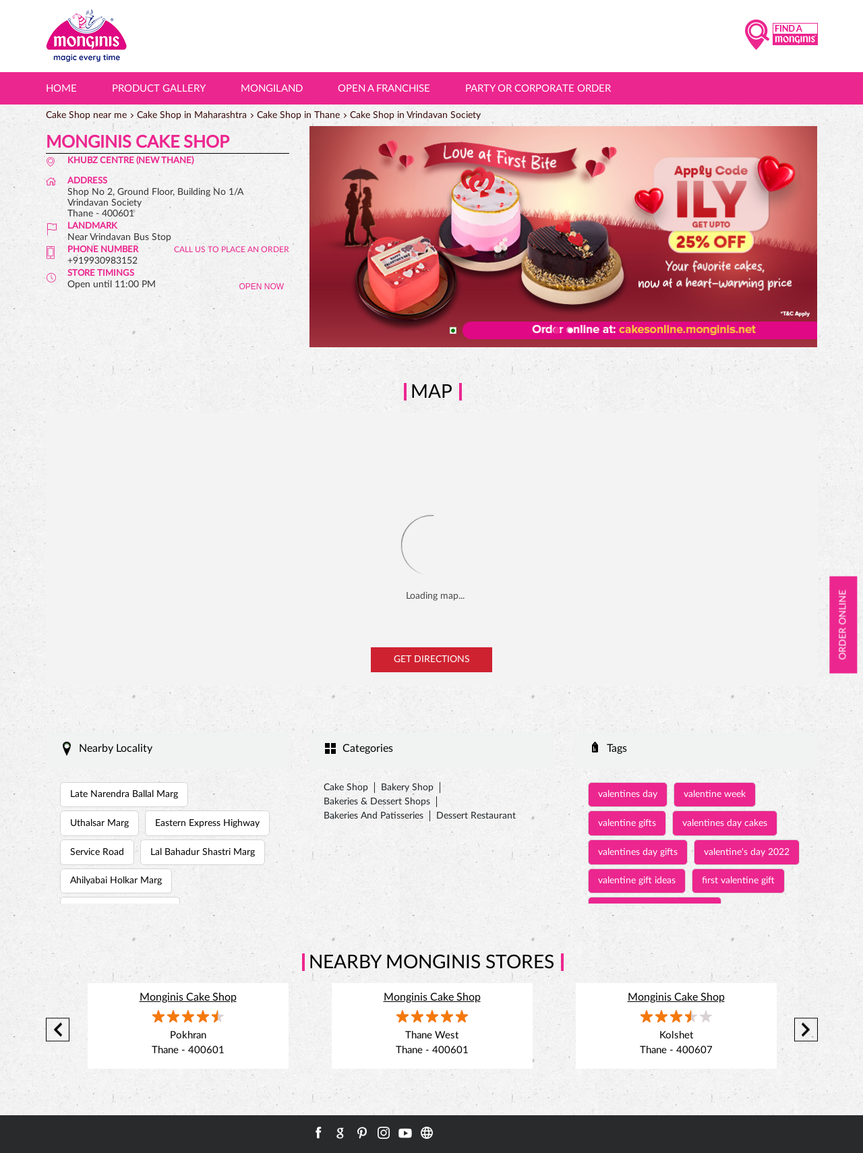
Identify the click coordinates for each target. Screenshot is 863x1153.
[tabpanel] (563, 236)
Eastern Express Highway (207, 823)
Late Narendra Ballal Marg (124, 794)
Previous (57, 1030)
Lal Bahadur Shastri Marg (202, 852)
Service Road (97, 852)
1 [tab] (557, 330)
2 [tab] (570, 330)
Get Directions (432, 659)
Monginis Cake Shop (188, 997)
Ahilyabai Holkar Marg (116, 880)
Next (806, 1030)
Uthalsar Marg (99, 823)
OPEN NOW (261, 286)
